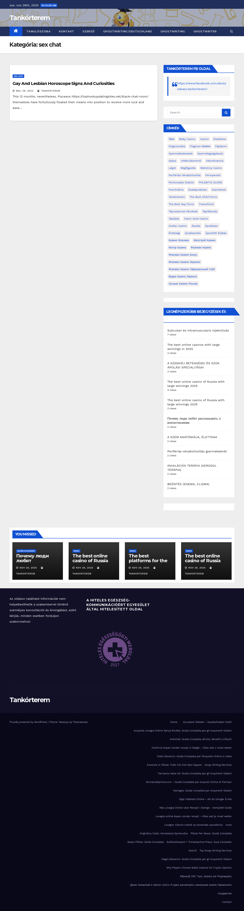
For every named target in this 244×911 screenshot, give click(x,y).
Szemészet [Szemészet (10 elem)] (219, 189)
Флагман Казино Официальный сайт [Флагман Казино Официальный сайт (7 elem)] (192, 269)
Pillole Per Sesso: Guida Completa (211, 833)
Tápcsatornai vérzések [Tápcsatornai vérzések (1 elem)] (183, 211)
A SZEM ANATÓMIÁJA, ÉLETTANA (192, 437)
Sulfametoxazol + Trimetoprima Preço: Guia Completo (199, 842)
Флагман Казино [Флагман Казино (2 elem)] (201, 247)
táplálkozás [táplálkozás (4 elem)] (209, 211)
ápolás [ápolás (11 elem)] (196, 225)
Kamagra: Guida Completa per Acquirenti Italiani (202, 790)
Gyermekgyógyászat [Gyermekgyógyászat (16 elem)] (210, 153)
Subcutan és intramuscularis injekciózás (198, 330)
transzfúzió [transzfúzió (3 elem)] (206, 204)
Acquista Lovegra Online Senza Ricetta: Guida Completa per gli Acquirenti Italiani (183, 730)
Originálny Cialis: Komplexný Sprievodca (164, 833)
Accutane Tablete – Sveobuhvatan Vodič (207, 722)
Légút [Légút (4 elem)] (172, 167)
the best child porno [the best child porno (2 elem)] (203, 196)
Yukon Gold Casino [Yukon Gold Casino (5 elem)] (196, 218)
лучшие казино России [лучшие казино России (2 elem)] (183, 283)
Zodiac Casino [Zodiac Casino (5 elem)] (178, 225)
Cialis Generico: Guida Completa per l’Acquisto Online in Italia (194, 756)
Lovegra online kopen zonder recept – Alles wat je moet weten (194, 816)
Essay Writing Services (218, 764)
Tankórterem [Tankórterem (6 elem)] (177, 196)
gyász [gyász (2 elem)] (172, 160)
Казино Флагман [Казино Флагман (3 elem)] (179, 240)
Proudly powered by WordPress (29, 722)
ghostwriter (205, 31)
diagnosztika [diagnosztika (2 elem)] (177, 146)
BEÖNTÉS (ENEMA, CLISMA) (188, 484)
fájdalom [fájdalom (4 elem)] (221, 146)
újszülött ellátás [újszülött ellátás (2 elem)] (216, 233)
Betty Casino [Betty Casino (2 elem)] (187, 139)
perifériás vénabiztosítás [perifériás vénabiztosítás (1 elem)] (185, 175)
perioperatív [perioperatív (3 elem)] (213, 175)
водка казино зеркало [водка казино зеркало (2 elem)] (183, 276)
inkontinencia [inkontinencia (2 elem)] (214, 160)
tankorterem (48, 90)
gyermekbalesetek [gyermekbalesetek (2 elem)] (181, 153)
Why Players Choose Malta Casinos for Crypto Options (199, 867)
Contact (227, 902)
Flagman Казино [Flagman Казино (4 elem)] (200, 146)
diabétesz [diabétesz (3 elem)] (219, 139)
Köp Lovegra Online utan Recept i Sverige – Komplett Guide (196, 807)
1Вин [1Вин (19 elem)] (171, 139)
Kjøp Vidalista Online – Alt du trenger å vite (205, 799)
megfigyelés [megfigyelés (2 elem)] (188, 167)
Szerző (89, 31)
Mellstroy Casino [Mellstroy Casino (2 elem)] (211, 167)
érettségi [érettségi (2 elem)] (174, 233)
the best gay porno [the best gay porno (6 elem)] (181, 204)
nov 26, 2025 (28, 567)
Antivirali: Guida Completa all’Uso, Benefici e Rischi (201, 739)
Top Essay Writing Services (215, 850)
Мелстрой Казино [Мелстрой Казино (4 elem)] (204, 240)
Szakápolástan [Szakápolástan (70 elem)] (197, 189)
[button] (231, 31)
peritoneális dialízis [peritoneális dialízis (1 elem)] (181, 182)
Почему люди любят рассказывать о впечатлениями (35, 563)
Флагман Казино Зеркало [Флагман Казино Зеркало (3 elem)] (184, 261)
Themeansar (80, 722)
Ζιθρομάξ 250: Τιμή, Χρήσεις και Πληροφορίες (206, 876)
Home (173, 722)
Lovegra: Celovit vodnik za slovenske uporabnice (193, 824)
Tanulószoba (38, 31)
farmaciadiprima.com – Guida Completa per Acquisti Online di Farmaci (189, 782)
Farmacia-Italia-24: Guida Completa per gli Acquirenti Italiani (195, 773)
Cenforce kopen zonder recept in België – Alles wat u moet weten (192, 747)
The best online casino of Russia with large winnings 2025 (90, 563)
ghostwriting (173, 31)
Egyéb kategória (26, 551)
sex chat (18, 76)
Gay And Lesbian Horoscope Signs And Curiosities (63, 83)
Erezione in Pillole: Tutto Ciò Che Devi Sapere (174, 764)
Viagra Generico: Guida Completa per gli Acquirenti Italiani (196, 859)
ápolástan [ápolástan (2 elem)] (211, 225)
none (229, 824)
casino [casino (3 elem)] (204, 139)
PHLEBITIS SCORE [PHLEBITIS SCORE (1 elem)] (210, 182)
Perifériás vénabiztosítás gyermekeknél (197, 451)
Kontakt (66, 31)
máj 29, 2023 (24, 90)
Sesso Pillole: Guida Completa (145, 842)
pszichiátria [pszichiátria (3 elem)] (176, 189)
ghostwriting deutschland (127, 31)
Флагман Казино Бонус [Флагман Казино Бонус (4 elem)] (183, 254)
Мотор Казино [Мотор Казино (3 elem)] (177, 247)
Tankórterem (30, 18)
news (76, 551)
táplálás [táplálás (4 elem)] (174, 218)
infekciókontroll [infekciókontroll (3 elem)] (191, 160)
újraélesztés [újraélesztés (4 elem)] (193, 233)
